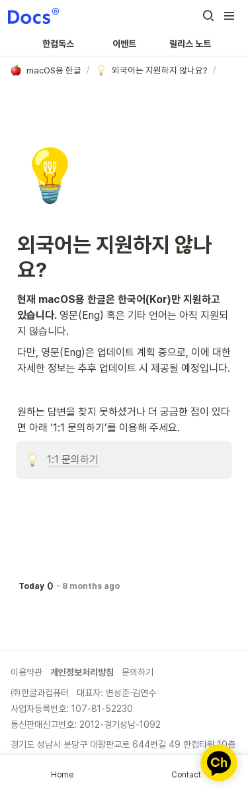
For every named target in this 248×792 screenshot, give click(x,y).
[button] (208, 16)
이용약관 (26, 672)
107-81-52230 (101, 708)
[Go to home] (33, 16)
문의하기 (137, 672)
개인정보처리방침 (82, 672)
